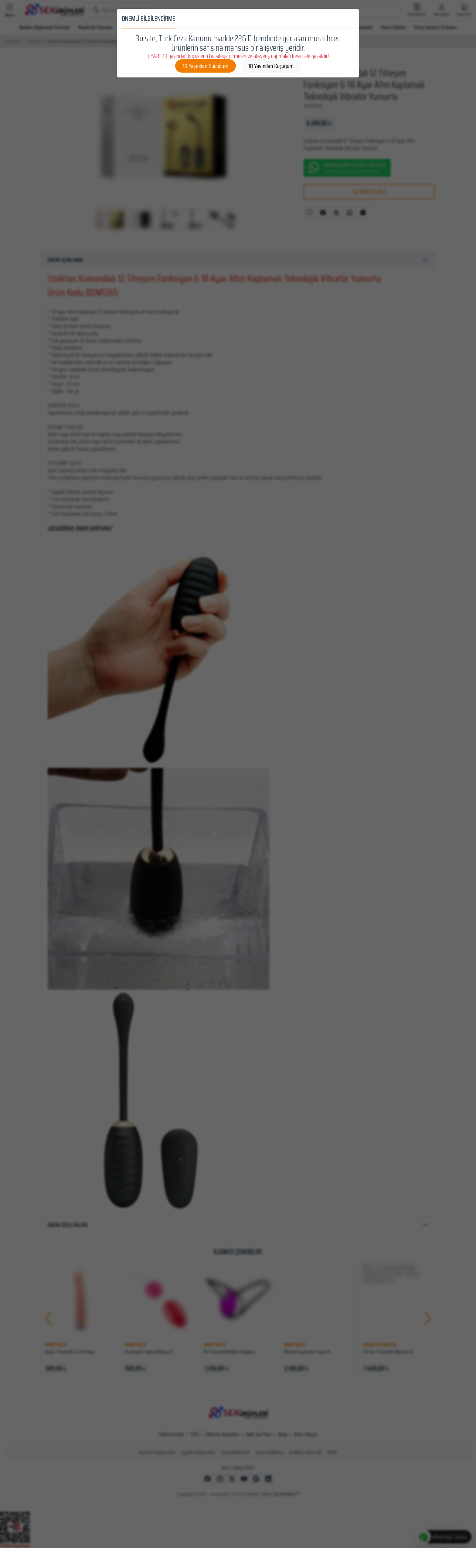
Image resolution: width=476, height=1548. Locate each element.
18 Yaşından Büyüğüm (205, 66)
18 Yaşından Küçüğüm (271, 66)
